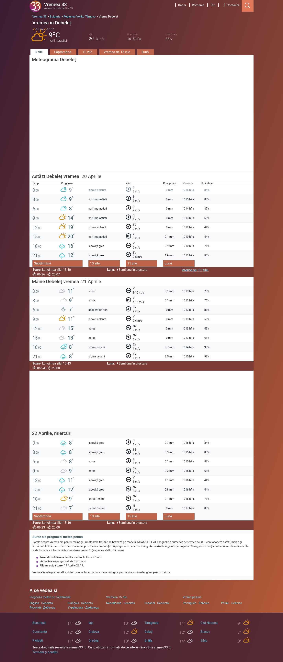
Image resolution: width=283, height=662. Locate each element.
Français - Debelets (80, 603)
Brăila (148, 640)
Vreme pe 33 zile (195, 270)
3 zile (39, 52)
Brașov (205, 631)
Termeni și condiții (45, 652)
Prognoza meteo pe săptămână (50, 597)
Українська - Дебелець (83, 607)
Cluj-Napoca (209, 623)
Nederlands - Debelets (120, 603)
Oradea (93, 640)
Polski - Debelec (231, 603)
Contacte (233, 5)
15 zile (132, 263)
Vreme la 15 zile (116, 597)
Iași (90, 623)
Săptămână (63, 52)
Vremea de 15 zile (117, 52)
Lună (146, 52)
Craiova (93, 631)
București (39, 623)
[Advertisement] (141, 144)
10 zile (88, 52)
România (198, 5)
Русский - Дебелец (42, 607)
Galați (148, 631)
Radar (182, 5)
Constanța (39, 631)
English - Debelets (41, 603)
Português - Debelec (196, 603)
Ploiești (37, 640)
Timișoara (151, 623)
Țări (212, 5)
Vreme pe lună (192, 597)
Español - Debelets (156, 603)
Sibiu (203, 640)
